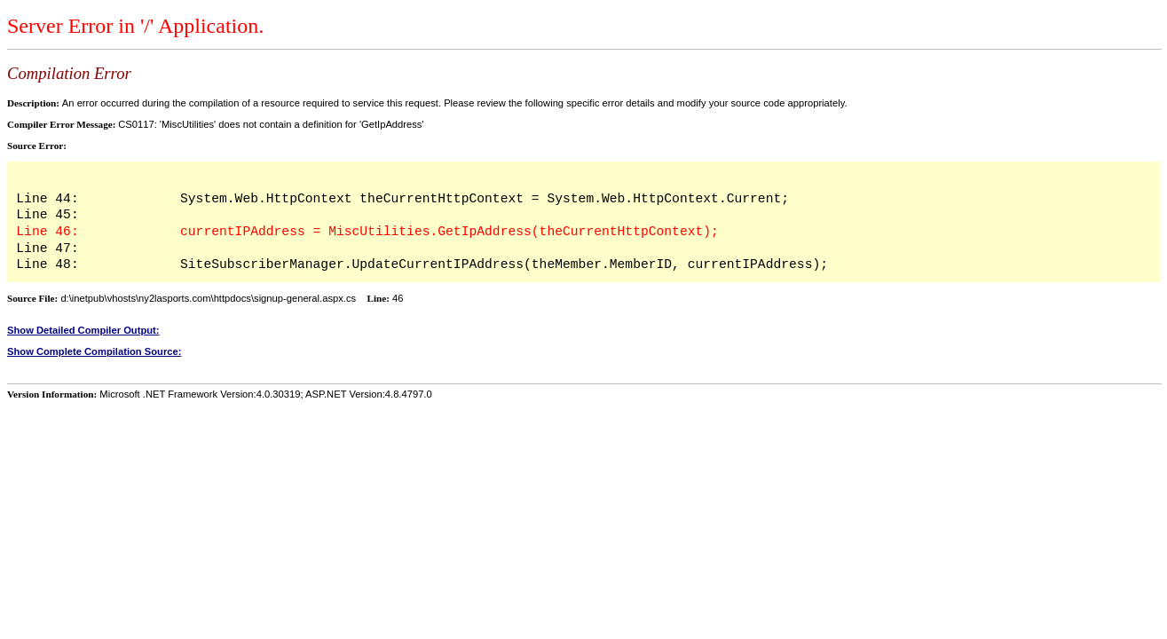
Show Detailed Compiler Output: (83, 330)
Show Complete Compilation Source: (94, 351)
